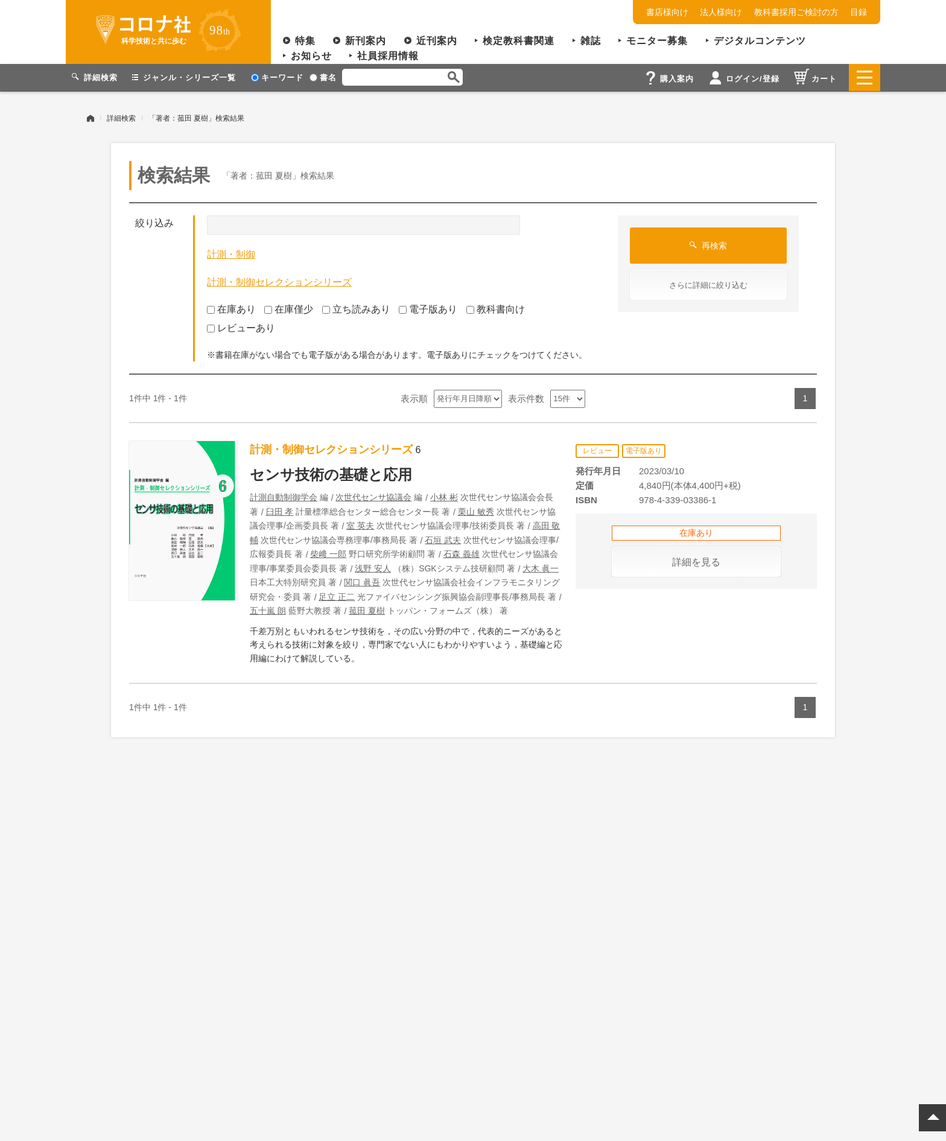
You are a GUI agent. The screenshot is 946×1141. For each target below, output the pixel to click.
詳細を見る (696, 561)
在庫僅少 (288, 309)
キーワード (277, 77)
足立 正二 (337, 596)
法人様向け (721, 12)
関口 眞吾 (362, 582)
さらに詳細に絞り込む (708, 285)
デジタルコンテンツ (760, 41)
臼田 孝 (280, 511)
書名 (323, 77)
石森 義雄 (461, 554)
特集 (305, 41)
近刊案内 (436, 41)
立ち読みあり (356, 309)
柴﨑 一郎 (328, 554)
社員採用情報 (388, 56)
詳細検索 (121, 117)
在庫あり (231, 309)
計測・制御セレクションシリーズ (279, 281)
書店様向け (667, 12)
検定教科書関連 (518, 41)
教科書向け (495, 309)
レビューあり (241, 327)
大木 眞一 (540, 568)
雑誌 (590, 41)
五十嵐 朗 (268, 610)
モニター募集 (657, 41)
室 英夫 (360, 525)
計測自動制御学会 (283, 497)
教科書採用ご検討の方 (796, 12)
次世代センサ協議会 (373, 497)
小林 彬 (444, 497)
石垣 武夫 (443, 539)
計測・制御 (231, 254)
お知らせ (311, 56)
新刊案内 (365, 41)
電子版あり (428, 309)
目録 (858, 12)
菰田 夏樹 (367, 610)
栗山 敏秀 (476, 511)
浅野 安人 (373, 568)
